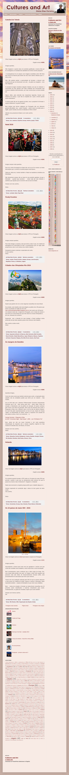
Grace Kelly (35, 690)
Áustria (17, 436)
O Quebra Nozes (35, 712)
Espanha (20, 120)
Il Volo (40, 696)
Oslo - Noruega (25, 554)
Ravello (15, 723)
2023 (51, 96)
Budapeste (22, 436)
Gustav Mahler (29, 691)
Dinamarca (9, 682)
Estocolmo (25, 685)
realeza (20, 723)
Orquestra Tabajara (16, 338)
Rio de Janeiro (30, 338)
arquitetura (10, 666)
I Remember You (23, 696)
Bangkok (11, 668)
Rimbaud (22, 724)
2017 (51, 109)
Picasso (41, 718)
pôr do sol (30, 720)
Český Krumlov (11, 197)
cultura (21, 680)
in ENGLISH (9, 760)
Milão (8, 708)
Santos (41, 727)
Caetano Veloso (22, 672)
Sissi (17, 732)
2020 (51, 103)
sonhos (30, 732)
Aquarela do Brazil (14, 334)
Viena (30, 438)
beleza (8, 669)
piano (37, 718)
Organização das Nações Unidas (27, 601)
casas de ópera (30, 674)
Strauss (26, 438)
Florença (12, 688)
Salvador (31, 727)
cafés (35, 672)
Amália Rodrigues (25, 663)
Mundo (14, 601)
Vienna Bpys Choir (34, 738)
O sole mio (42, 712)
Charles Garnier (30, 675)
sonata (26, 732)
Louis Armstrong (25, 703)
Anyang (28, 665)
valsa (19, 736)
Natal (16, 193)
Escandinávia (36, 683)
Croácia (28, 436)
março (53, 127)
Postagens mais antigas (38, 605)
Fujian (32, 688)
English (21, 14)
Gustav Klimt (22, 691)
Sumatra (22, 733)
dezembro (53, 113)
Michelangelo (37, 706)
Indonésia (12, 697)
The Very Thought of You (18, 735)
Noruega (36, 711)
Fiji (31, 687)
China (35, 675)
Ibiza (29, 696)
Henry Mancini (29, 693)
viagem (24, 261)
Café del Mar (29, 672)
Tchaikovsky (36, 733)
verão (33, 736)
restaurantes (7, 724)
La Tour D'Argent (29, 700)
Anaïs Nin (8, 665)
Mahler (21, 705)
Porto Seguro (40, 720)
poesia (20, 720)
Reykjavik (13, 724)
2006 (51, 149)
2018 (51, 107)
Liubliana (13, 703)
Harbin (39, 691)
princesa (32, 721)
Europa (24, 120)
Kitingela (17, 700)
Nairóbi (9, 711)
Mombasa (29, 708)
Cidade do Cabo (13, 677)
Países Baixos (31, 504)
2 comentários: (26, 599)
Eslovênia (14, 685)
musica (37, 709)
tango (31, 733)
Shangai (35, 730)
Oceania (12, 714)
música (42, 709)
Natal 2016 (9, 124)
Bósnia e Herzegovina (39, 669)
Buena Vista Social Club (38, 671)
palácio (19, 717)
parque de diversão (14, 718)
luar (36, 703)
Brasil (7, 336)
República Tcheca (10, 261)
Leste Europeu (34, 259)
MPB (16, 709)
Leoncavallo (15, 702)
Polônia (24, 720)
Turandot (38, 735)
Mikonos (42, 706)
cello (16, 675)
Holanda (8, 442)
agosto (53, 121)
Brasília (11, 336)
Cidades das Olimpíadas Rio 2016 (18, 265)
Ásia (26, 666)
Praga (23, 721)
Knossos (22, 700)
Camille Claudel (40, 672)
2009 (51, 142)
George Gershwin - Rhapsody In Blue (15, 417)
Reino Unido (31, 723)
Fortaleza (17, 688)
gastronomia (37, 688)
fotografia (22, 688)
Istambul (23, 697)
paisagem (43, 715)
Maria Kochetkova (16, 706)
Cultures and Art (11, 758)
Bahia (35, 666)
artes (20, 666)
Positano (18, 721)
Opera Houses (35, 714)
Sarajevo (41, 729)
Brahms (6, 671)
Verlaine (37, 736)
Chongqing (41, 675)
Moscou (7, 709)
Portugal (12, 721)
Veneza (28, 736)
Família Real (9, 687)
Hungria (37, 436)
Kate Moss (12, 700)
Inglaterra (18, 697)
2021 (51, 101)
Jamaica (14, 625)
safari (21, 727)
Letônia (27, 702)
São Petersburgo (27, 729)
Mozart (12, 709)
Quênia (41, 721)
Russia (12, 727)
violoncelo (7, 740)
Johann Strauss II (29, 699)
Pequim (29, 718)
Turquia (43, 735)
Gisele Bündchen (20, 690)
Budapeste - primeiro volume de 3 (20, 652)
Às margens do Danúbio (14, 342)
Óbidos (8, 714)
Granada (41, 690)
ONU (17, 601)
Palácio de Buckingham (26, 717)
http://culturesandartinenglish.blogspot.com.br (17, 310)
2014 (51, 132)
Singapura (12, 732)
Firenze (41, 687)
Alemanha (12, 436)
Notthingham (13, 712)
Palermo (34, 717)
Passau (41, 436)
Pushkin (37, 721)
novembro (53, 117)
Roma (26, 726)
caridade (12, 193)
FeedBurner (57, 164)
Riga (18, 724)
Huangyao (7, 696)
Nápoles (13, 711)
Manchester (31, 705)
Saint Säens (25, 727)
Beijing (36, 668)
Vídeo (22, 738)
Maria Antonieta (8, 706)
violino (41, 738)
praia (27, 721)
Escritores (42, 683)
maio (52, 125)
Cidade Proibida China (40, 677)
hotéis (27, 694)
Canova (6, 674)
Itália (28, 697)
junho (52, 123)
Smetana (21, 732)
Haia (21, 504)
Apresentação (13, 14)
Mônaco (34, 708)
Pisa (16, 720)
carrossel (24, 674)
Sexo (32, 730)
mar (36, 705)
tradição (29, 735)
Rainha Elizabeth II (9, 723)
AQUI (19, 386)
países (8, 717)
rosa (42, 726)
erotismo (29, 683)
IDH (11, 601)
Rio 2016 (23, 338)
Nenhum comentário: (28, 190)
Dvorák (33, 682)
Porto (35, 720)
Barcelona (16, 668)
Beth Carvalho (37, 334)
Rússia (17, 727)
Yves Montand (19, 740)
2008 (51, 144)
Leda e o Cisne (8, 702)
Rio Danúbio (9, 438)
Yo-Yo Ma (13, 740)
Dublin (22, 682)
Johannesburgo (38, 699)
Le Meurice (41, 700)
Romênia (15, 438)
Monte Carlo (40, 708)
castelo (11, 259)
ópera (21, 714)
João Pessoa (12, 699)
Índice (5, 14)
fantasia (15, 687)
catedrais (14, 120)
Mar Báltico (41, 705)
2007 (51, 146)
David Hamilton (37, 680)
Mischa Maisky (13, 708)
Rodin (22, 726)
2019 (51, 105)
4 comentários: (27, 118)
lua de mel (32, 703)
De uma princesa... (16, 645)
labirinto (35, 700)
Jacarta (34, 697)
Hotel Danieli (32, 694)
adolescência (21, 662)
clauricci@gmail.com (53, 250)
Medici (22, 706)
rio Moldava (18, 261)
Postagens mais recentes (12, 605)
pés (33, 718)
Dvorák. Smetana (40, 682)
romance (32, 726)
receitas (25, 723)
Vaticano (22, 736)
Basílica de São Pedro (24, 668)
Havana (12, 693)
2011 (51, 138)
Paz (25, 718)
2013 (51, 134)
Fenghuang (27, 687)
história (29, 120)
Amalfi (19, 663)
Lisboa (38, 702)
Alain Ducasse (40, 662)
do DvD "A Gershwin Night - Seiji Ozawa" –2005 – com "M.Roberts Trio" (23, 419)
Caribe (15, 674)
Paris (6, 718)
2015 (51, 130)
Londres (18, 703)
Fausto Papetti (21, 687)
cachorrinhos (15, 672)
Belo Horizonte (30, 334)
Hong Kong (22, 694)
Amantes (31, 663)
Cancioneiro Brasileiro (30, 14)
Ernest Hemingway (22, 683)
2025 (51, 94)
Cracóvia (39, 679)
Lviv (9, 705)
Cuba (18, 680)
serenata (27, 730)
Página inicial (25, 605)
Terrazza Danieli (8, 735)
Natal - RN (32, 711)
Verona (41, 736)
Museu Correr (31, 709)
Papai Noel (20, 193)
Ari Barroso (22, 334)
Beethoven (32, 668)
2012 (51, 136)
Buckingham (22, 671)
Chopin (6, 677)
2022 (51, 99)
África (27, 662)
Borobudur (31, 669)
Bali (42, 666)
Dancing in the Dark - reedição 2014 (20, 631)
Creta (43, 679)
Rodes (18, 726)
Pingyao (6, 720)
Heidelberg (17, 693)
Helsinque (23, 693)
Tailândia (27, 733)
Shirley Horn (41, 730)
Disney (13, 682)
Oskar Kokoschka (36, 715)
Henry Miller (36, 693)
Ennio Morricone (14, 683)
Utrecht (14, 736)
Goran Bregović (28, 690)
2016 (51, 111)
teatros (42, 733)
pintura (11, 720)
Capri (11, 674)
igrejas (33, 120)
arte (11, 120)
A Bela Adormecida (9, 662)
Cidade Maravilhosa (19, 336)
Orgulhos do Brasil (18, 715)
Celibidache (11, 675)
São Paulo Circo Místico (17, 729)
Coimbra (24, 679)
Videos (40, 14)
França (27, 688)
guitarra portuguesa (14, 691)
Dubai (18, 682)
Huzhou (17, 696)
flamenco (7, 688)
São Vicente (35, 729)
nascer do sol (19, 711)
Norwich (41, 711)
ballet (6, 668)
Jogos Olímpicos (28, 336)
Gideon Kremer (12, 690)
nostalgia (7, 712)
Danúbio (32, 436)
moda (19, 708)
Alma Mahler (13, 663)
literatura (7, 703)
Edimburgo (7, 683)
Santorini (36, 727)
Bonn (27, 669)
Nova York (19, 712)
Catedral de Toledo (12, 20)
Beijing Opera (41, 668)
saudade (7, 730)
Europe (39, 685)
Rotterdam (38, 504)
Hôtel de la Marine (39, 694)
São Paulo (36, 338)
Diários (43, 680)
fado (43, 685)
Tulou (34, 735)
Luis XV (39, 703)
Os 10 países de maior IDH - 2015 (17, 508)
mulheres (20, 709)
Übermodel (9, 736)
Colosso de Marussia (32, 679)
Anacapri (42, 663)
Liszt (42, 702)
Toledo (37, 120)
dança (26, 680)
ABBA (16, 662)
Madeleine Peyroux (15, 705)
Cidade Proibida (30, 677)
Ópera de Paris (27, 714)
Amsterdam (13, 504)
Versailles (7, 738)
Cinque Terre (19, 679)
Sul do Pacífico (15, 733)
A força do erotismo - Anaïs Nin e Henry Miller (23, 638)
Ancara (13, 665)
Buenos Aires (8, 672)
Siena (8, 732)
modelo (23, 708)
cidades (24, 259)
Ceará (6, 675)
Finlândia (36, 687)
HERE (42, 62)
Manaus (35, 336)
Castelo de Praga (16, 618)
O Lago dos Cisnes (27, 712)
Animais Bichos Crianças (21, 665)
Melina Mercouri (29, 706)
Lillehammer (33, 702)
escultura (8, 685)
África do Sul (32, 662)
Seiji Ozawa (21, 438)
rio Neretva (13, 726)
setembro (53, 119)
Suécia (13, 611)
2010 (51, 140)
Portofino (7, 721)
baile (39, 666)
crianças (8, 680)
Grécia (6, 691)
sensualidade (20, 730)
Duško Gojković (28, 682)
